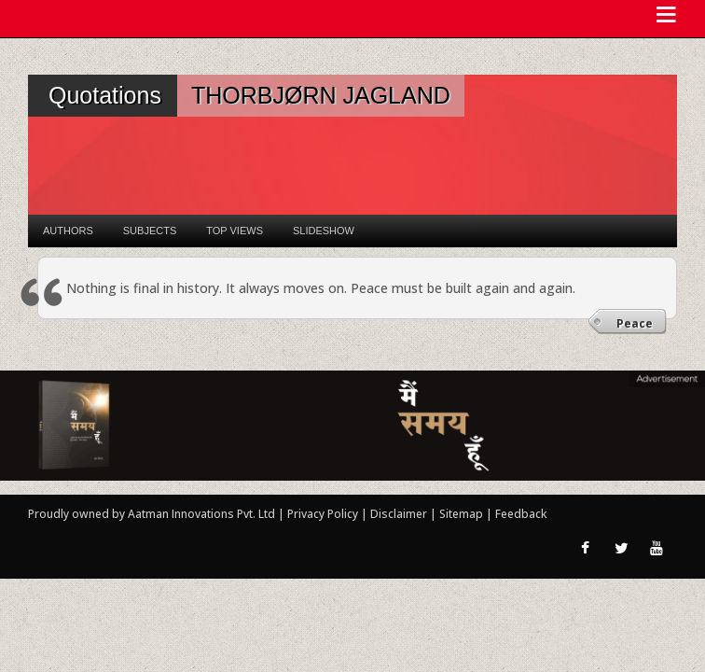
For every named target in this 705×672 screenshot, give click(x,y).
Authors (68, 230)
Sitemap (462, 514)
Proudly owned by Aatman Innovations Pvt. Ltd (151, 514)
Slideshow (323, 230)
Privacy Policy (324, 514)
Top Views (234, 230)
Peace (634, 323)
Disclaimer (398, 514)
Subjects (149, 230)
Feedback (520, 514)
